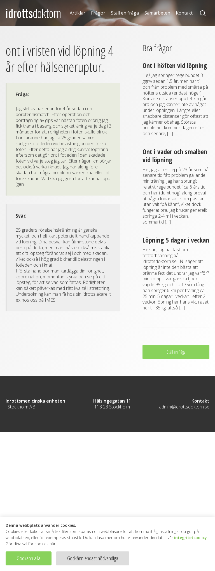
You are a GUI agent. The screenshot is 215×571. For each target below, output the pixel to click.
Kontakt (184, 13)
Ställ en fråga (125, 13)
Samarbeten (157, 13)
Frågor (98, 13)
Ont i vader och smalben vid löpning (174, 155)
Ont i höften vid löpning (174, 65)
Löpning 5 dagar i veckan (175, 240)
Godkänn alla (28, 558)
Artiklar (77, 13)
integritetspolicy (190, 537)
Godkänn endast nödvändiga (92, 558)
